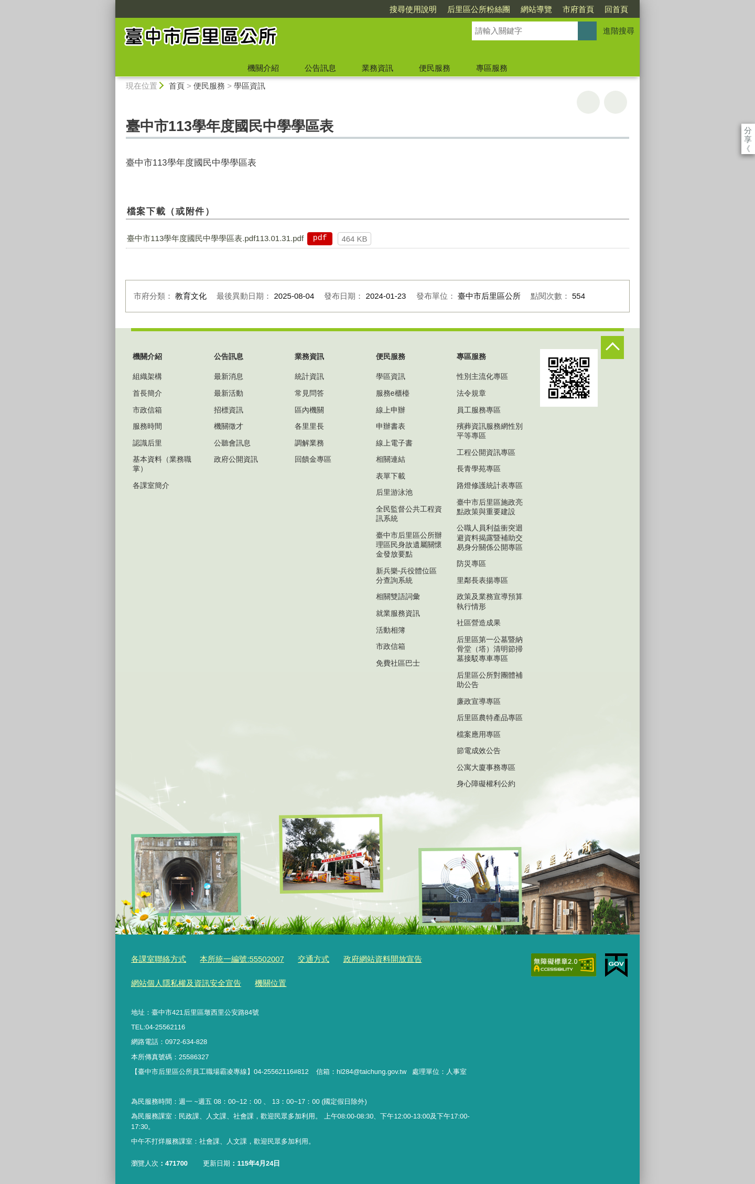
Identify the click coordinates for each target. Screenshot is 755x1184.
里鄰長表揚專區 (482, 580)
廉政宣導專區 (479, 701)
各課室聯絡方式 (155, 958)
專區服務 (492, 67)
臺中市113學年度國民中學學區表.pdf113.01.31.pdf (215, 238)
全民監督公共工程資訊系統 (409, 514)
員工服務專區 (479, 410)
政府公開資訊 (236, 459)
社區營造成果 (479, 622)
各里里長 (309, 426)
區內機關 (309, 410)
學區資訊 (249, 85)
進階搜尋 (618, 30)
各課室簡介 (151, 485)
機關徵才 (228, 426)
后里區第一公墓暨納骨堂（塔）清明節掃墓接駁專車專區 (490, 648)
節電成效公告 (479, 750)
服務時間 (147, 426)
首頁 (177, 85)
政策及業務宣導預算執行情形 (490, 601)
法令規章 (471, 393)
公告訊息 (320, 67)
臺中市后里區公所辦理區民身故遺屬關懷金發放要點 (409, 544)
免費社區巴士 (398, 663)
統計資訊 (309, 376)
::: (110, 4)
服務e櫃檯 (392, 393)
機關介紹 (263, 67)
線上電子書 (394, 443)
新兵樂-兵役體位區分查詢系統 (406, 575)
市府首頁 (518, 9)
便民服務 (434, 67)
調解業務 (309, 443)
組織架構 (147, 376)
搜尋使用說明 (352, 9)
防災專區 (471, 563)
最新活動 (228, 393)
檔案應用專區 (479, 734)
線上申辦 (390, 410)
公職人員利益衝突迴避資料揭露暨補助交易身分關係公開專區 (490, 537)
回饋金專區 (313, 459)
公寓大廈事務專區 (486, 767)
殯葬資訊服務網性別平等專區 (490, 431)
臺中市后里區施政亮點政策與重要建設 (490, 507)
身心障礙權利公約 (486, 783)
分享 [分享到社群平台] (748, 130)
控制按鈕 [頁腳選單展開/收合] (612, 347)
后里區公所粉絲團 (418, 9)
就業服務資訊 (398, 613)
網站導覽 (476, 9)
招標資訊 (228, 410)
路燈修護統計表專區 (490, 485)
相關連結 (390, 459)
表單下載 (390, 476)
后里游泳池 (394, 492)
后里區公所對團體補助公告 (490, 680)
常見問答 (309, 393)
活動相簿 (390, 630)
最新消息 (228, 376)
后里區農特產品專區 (490, 717)
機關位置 (253, 980)
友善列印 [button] (588, 102)
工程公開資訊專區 (486, 452)
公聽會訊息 (232, 443)
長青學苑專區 (479, 468)
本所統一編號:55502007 (228, 958)
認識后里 (147, 443)
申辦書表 (390, 426)
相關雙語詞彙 (398, 596)
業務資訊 (377, 67)
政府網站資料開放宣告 (354, 958)
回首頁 (556, 9)
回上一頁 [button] (615, 102)
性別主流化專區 (482, 376)
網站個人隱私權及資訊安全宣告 (178, 980)
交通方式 (293, 958)
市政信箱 (147, 410)
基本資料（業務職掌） (162, 464)
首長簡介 (147, 393)
